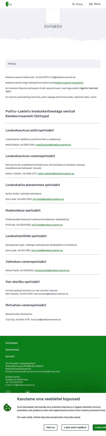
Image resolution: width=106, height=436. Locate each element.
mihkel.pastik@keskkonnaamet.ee (52, 270)
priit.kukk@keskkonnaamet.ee (47, 225)
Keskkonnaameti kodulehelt (69, 82)
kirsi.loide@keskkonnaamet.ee (48, 199)
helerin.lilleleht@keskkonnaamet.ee (56, 173)
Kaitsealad (12, 342)
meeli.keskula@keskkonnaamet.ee (53, 144)
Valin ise (50, 427)
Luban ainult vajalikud (75, 427)
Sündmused (12, 349)
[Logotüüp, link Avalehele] (9, 4)
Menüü (94, 4)
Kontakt (10, 356)
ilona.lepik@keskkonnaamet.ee (47, 250)
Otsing (79, 4)
